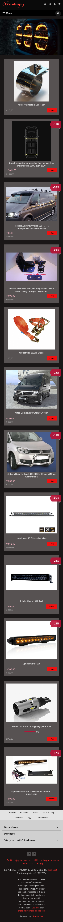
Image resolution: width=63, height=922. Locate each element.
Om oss (35, 812)
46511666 (52, 870)
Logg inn (30, 817)
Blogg (40, 863)
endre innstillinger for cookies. (31, 911)
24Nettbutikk (37, 916)
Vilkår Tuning (48, 812)
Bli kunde (24, 812)
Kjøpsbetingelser (23, 860)
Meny (7, 13)
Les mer (36, 908)
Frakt (9, 860)
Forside (12, 812)
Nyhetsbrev (28, 863)
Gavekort (19, 817)
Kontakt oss (43, 817)
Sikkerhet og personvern (46, 860)
